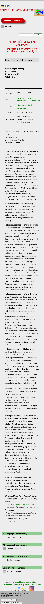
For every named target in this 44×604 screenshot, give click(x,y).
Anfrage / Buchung (13, 20)
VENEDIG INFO (29, 585)
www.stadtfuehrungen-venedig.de (25, 582)
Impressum (18, 585)
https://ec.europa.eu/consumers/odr (19, 504)
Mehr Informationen (9, 601)
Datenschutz (7, 585)
